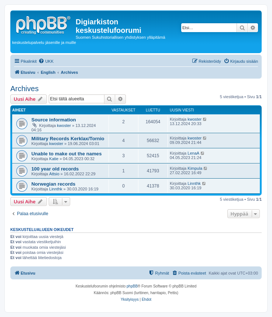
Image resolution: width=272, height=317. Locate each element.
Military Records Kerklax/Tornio (67, 138)
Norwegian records (53, 184)
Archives (24, 89)
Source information (53, 120)
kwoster (64, 125)
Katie (53, 158)
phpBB (132, 286)
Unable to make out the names (66, 153)
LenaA (193, 153)
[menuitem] (46, 61)
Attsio (54, 174)
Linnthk (55, 189)
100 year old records (55, 169)
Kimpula (194, 168)
